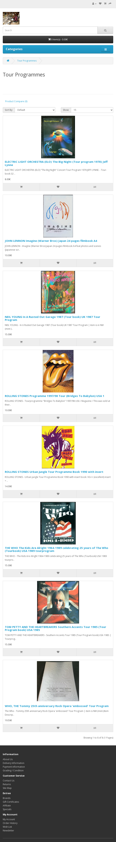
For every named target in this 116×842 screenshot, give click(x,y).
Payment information (14, 766)
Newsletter (8, 830)
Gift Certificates (11, 801)
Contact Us (8, 780)
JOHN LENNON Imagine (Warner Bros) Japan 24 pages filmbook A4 (51, 241)
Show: (66, 109)
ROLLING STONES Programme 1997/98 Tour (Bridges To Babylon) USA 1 (54, 396)
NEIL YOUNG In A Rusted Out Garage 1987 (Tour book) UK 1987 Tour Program (52, 318)
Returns (7, 784)
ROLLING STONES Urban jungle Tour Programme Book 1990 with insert (54, 472)
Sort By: (9, 109)
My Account (9, 819)
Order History (10, 823)
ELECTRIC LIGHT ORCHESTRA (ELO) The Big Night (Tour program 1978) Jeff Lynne (56, 163)
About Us (8, 759)
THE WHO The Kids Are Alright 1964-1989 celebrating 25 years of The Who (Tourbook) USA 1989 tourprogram (56, 549)
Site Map (7, 788)
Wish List (7, 826)
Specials (7, 809)
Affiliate (7, 805)
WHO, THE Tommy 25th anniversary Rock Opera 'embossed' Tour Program (57, 706)
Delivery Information (13, 763)
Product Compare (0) (16, 101)
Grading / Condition (13, 770)
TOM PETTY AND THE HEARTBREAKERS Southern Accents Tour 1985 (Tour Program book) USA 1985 (55, 628)
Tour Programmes (27, 60)
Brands (6, 798)
